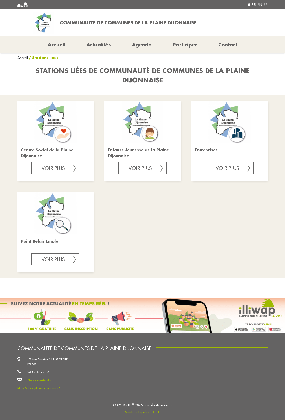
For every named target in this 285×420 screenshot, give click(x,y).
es (266, 4)
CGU (156, 412)
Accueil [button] (56, 45)
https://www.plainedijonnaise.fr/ (38, 388)
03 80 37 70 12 (38, 372)
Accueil (23, 57)
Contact (227, 45)
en (260, 4)
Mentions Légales (137, 412)
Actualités (98, 45)
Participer (185, 45)
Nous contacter (40, 380)
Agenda (142, 45)
